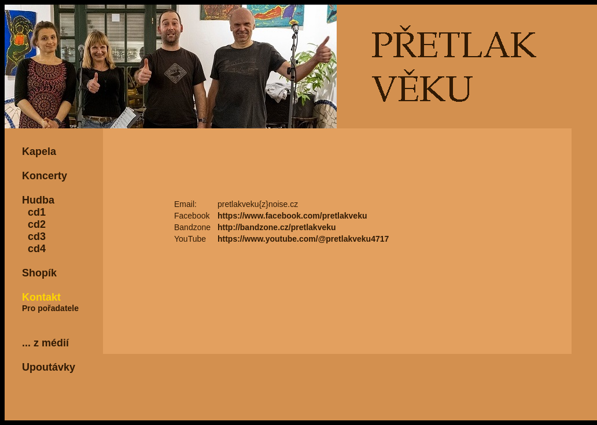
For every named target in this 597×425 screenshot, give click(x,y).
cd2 (34, 224)
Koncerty (44, 176)
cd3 (34, 236)
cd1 (34, 212)
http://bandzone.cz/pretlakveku (277, 227)
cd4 (34, 248)
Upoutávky (48, 367)
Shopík (39, 273)
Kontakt (41, 297)
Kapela (39, 151)
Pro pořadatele (50, 308)
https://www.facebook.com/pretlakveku (292, 215)
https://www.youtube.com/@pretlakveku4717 (303, 238)
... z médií (45, 343)
